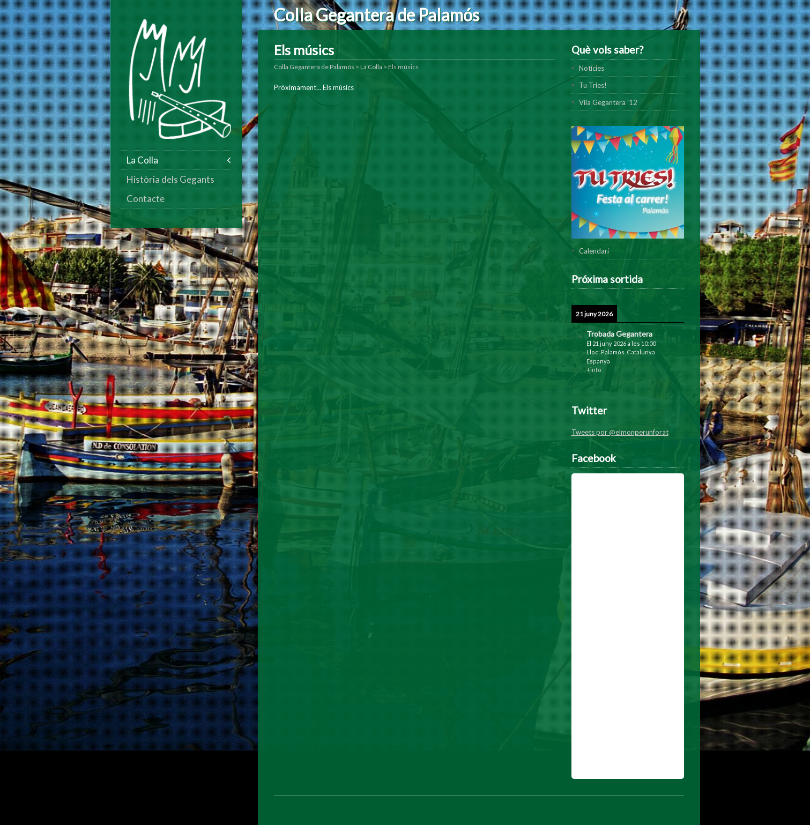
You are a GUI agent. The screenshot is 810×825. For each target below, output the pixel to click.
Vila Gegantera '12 (608, 102)
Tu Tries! (593, 85)
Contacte (146, 198)
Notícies (591, 68)
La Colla (142, 160)
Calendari (594, 251)
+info (593, 369)
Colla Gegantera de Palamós (376, 14)
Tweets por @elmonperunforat (619, 432)
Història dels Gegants (170, 179)
